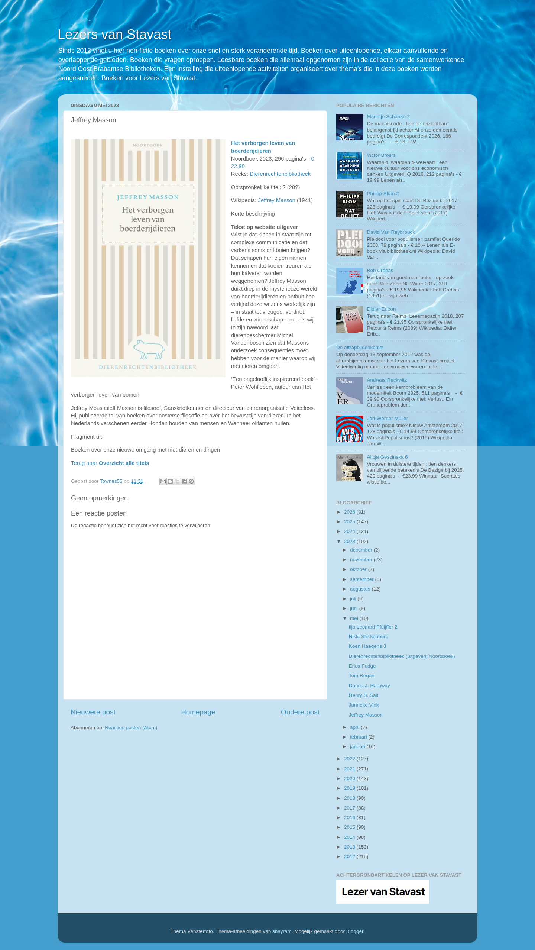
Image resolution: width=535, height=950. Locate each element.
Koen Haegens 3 (367, 646)
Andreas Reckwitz (387, 380)
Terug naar (110, 463)
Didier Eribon (381, 309)
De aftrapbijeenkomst (360, 347)
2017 (350, 808)
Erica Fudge (362, 666)
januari (358, 746)
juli (353, 598)
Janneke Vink (364, 705)
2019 (350, 788)
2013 (350, 847)
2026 (350, 512)
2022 (350, 759)
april (355, 727)
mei (355, 618)
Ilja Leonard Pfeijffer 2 (373, 627)
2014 (350, 837)
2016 (350, 817)
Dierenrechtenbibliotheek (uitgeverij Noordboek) (402, 656)
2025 (350, 521)
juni (354, 608)
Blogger (354, 931)
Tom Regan (361, 675)
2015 (350, 827)
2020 (350, 778)
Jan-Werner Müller (387, 418)
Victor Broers (381, 155)
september (362, 579)
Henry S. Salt (364, 695)
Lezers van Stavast (114, 34)
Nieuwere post (93, 712)
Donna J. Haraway (369, 685)
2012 (350, 856)
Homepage (198, 712)
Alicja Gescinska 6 (387, 457)
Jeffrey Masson (276, 200)
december (362, 550)
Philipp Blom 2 (383, 193)
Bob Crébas (380, 270)
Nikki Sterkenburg (369, 636)
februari (359, 737)
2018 (350, 798)
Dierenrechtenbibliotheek (280, 174)
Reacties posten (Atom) (131, 727)
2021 (350, 769)
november (362, 559)
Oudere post (300, 712)
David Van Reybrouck (391, 232)
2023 (350, 541)
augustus (361, 589)
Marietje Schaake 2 (388, 116)
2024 (350, 531)
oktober (359, 569)
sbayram (282, 931)
